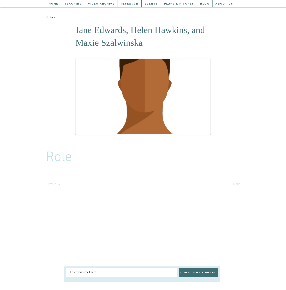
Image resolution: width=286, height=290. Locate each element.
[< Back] (59, 17)
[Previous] (61, 184)
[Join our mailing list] (198, 272)
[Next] (230, 184)
